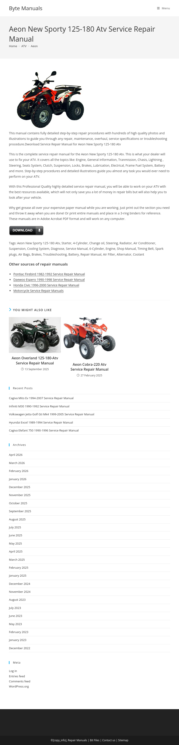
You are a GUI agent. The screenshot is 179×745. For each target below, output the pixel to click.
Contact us (108, 740)
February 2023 (18, 632)
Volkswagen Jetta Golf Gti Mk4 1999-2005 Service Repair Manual (51, 414)
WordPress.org (19, 686)
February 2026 (18, 471)
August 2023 (17, 600)
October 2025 (18, 503)
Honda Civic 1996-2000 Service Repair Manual (46, 285)
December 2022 (19, 648)
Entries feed (17, 676)
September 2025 (20, 511)
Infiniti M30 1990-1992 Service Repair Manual (39, 406)
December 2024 (19, 584)
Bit (91, 740)
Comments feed (19, 681)
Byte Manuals (25, 8)
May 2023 (15, 624)
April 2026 (15, 455)
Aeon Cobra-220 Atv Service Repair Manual (90, 367)
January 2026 (17, 479)
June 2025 (15, 535)
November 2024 (19, 592)
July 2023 (15, 608)
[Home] (13, 46)
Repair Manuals (77, 740)
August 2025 (17, 519)
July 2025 (15, 527)
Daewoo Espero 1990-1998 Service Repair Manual (49, 279)
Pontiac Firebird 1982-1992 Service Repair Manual (49, 274)
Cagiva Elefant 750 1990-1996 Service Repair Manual (44, 430)
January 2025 (17, 576)
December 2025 (19, 487)
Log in (13, 671)
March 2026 (17, 463)
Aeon (34, 46)
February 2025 (18, 568)
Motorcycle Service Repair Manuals (38, 291)
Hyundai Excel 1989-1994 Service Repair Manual (41, 422)
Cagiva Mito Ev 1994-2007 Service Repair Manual (41, 398)
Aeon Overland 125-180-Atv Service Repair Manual (35, 360)
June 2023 (15, 616)
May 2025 (15, 543)
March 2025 (17, 560)
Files (96, 740)
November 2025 (19, 495)
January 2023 (17, 640)
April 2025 (15, 551)
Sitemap (123, 740)
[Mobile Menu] (163, 8)
